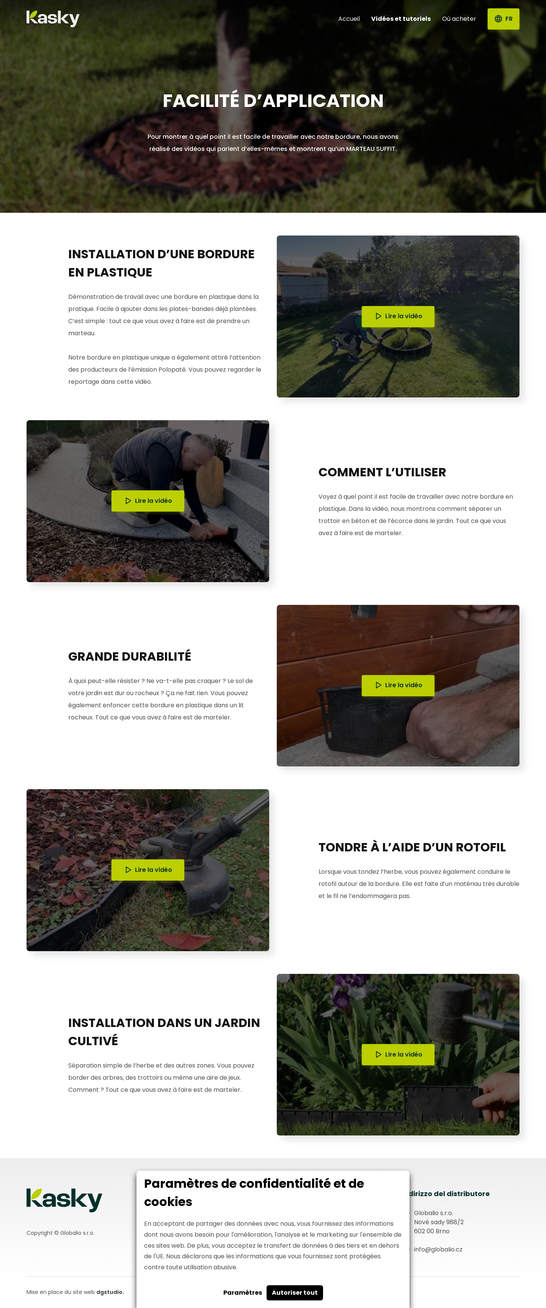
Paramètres (242, 1292)
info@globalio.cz (438, 1249)
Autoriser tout (295, 1292)
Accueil (349, 18)
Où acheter (459, 18)
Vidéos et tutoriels (401, 18)
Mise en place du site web (75, 1292)
